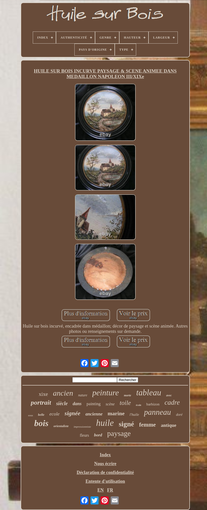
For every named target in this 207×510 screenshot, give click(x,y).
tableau (148, 392)
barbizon (152, 404)
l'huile (134, 414)
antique (168, 425)
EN (100, 490)
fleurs (84, 435)
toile (125, 402)
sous (30, 415)
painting (93, 403)
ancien (63, 393)
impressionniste (82, 426)
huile (105, 423)
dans (77, 403)
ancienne (94, 414)
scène (110, 404)
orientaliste (61, 426)
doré (179, 415)
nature (82, 395)
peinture (105, 392)
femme (147, 425)
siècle (62, 403)
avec (169, 395)
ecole (54, 414)
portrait (41, 402)
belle (41, 415)
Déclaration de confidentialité (105, 472)
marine (116, 413)
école (138, 405)
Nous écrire (105, 463)
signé (126, 424)
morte (127, 395)
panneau (157, 412)
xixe (43, 394)
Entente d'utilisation (105, 481)
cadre (172, 402)
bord (98, 435)
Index (105, 454)
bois (41, 423)
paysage (119, 433)
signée (72, 413)
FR (110, 490)
